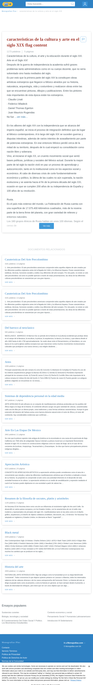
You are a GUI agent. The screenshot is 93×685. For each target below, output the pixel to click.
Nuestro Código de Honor (12, 664)
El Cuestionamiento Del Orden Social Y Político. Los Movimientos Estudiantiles (22, 622)
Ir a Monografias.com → (74, 643)
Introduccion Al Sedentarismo (59, 621)
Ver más (46, 226)
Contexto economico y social (59, 612)
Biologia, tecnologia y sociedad (15, 617)
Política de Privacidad (11, 654)
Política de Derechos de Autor (14, 658)
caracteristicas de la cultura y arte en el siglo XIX (40, 11)
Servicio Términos (9, 651)
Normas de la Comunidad (12, 661)
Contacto (5, 648)
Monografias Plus (9, 11)
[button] (83, 42)
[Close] (89, 671)
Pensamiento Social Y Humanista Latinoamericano (68, 617)
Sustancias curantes (10, 612)
